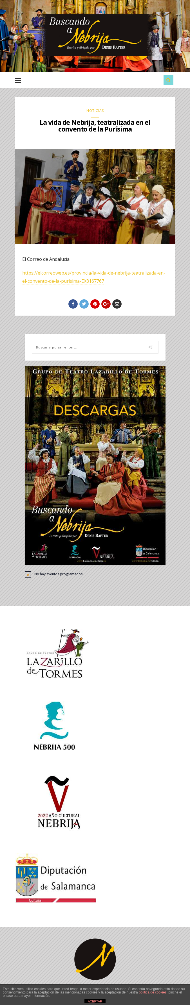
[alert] (95, 574)
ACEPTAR (95, 1001)
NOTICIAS (95, 110)
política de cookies (153, 992)
